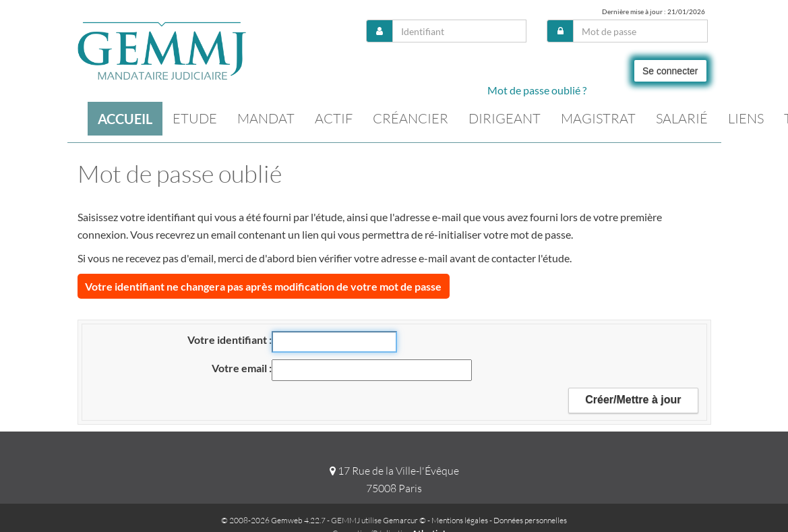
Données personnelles (530, 520)
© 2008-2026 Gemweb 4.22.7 (273, 520)
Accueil (125, 119)
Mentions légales (459, 520)
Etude (195, 118)
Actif (334, 118)
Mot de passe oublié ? (536, 90)
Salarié (682, 118)
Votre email (240, 367)
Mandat (266, 118)
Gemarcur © (404, 520)
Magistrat (598, 118)
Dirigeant (504, 118)
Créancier (410, 118)
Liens (746, 118)
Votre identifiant (228, 339)
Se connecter (670, 70)
